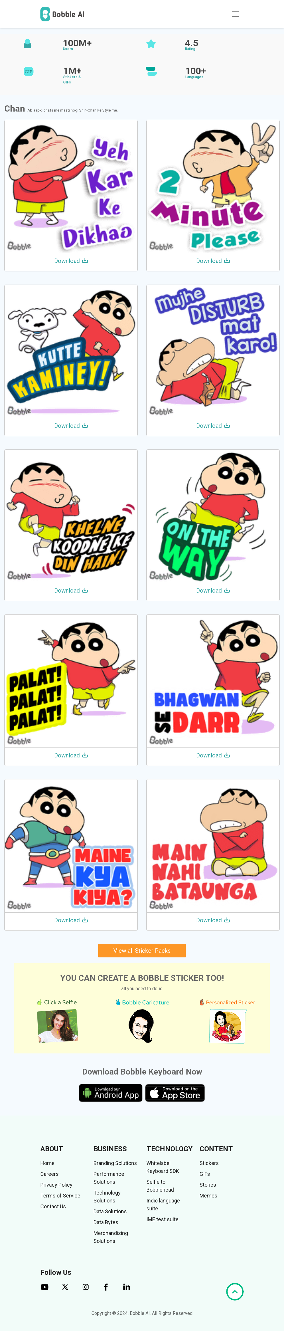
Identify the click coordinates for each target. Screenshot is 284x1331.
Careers (49, 1174)
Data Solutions (110, 1211)
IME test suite (162, 1219)
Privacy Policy (56, 1185)
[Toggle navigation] (235, 14)
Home (47, 1163)
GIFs (205, 1174)
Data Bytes (105, 1222)
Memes (208, 1196)
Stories (208, 1185)
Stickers (209, 1163)
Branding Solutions (115, 1163)
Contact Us (53, 1206)
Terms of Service (60, 1196)
